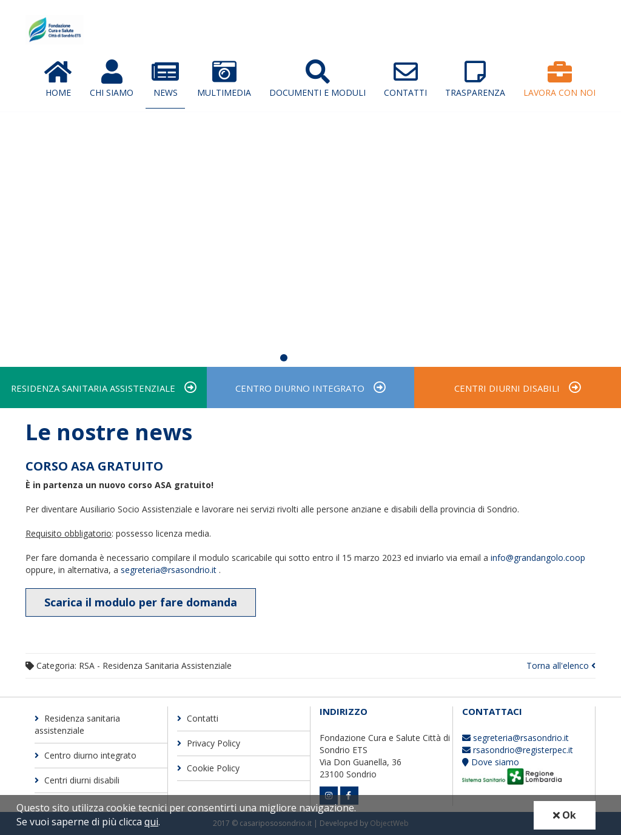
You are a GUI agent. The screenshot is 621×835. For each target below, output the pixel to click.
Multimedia (224, 78)
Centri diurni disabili (507, 388)
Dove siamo (490, 762)
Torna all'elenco (561, 666)
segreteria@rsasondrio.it (170, 569)
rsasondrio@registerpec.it (517, 750)
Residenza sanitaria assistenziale (93, 388)
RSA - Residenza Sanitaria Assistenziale (155, 666)
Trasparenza (475, 78)
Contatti (405, 78)
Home (58, 78)
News (165, 78)
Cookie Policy (208, 768)
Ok (564, 815)
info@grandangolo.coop (538, 557)
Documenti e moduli (317, 78)
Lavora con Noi (559, 78)
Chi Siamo (111, 78)
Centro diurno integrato (299, 388)
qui (151, 821)
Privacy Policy (208, 743)
